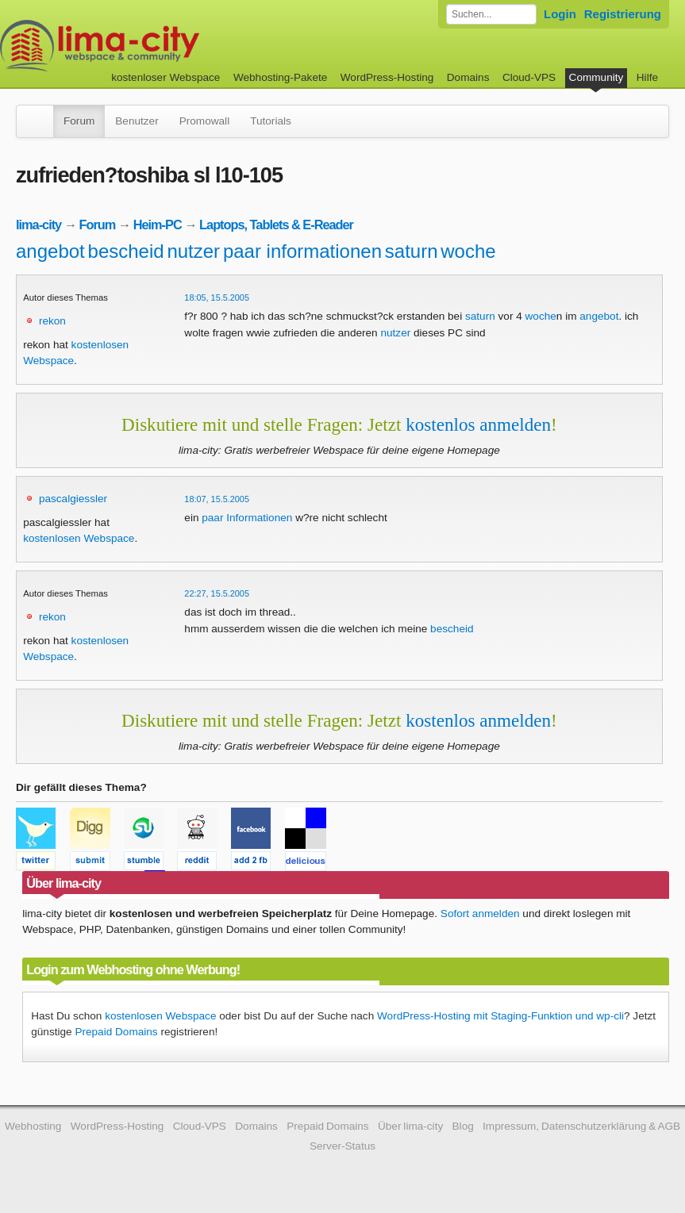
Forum (78, 121)
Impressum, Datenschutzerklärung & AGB (581, 1126)
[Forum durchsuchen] (491, 14)
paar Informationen (247, 518)
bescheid (126, 251)
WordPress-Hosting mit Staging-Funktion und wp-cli (500, 1016)
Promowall (204, 121)
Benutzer (136, 121)
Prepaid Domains (116, 1032)
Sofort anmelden (480, 913)
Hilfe (647, 77)
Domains (468, 77)
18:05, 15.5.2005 (216, 297)
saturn (411, 251)
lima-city (38, 224)
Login (560, 14)
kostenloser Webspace (165, 77)
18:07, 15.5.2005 (216, 499)
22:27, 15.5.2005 (216, 593)
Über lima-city (410, 1126)
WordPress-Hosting (387, 77)
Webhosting (33, 1126)
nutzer (193, 251)
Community (596, 77)
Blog (463, 1126)
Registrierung (622, 14)
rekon (52, 321)
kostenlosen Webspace (78, 538)
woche (468, 251)
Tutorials (270, 121)
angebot (50, 251)
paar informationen (302, 251)
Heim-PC (157, 224)
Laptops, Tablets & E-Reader (276, 224)
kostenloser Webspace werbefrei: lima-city (158, 45)
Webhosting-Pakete (280, 77)
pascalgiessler (73, 499)
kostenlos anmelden (478, 424)
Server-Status (342, 1146)
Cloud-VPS (529, 77)
